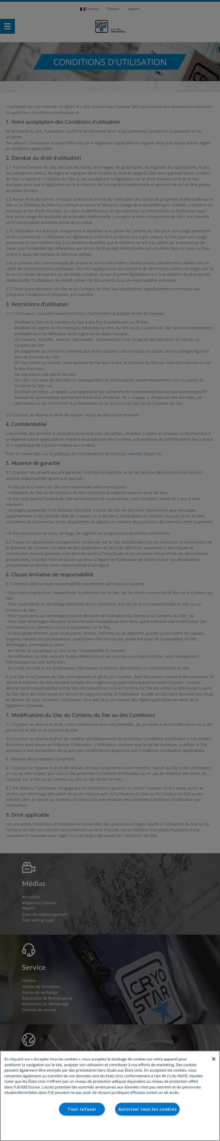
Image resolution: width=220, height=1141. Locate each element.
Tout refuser (82, 1109)
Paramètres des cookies (110, 1129)
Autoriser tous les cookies (147, 1109)
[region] (110, 1096)
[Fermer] (213, 1059)
